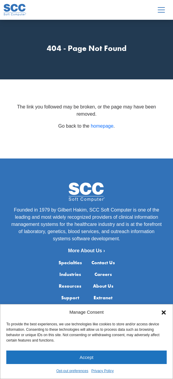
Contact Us (103, 262)
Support (70, 298)
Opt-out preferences (72, 371)
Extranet (103, 298)
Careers (103, 274)
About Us (103, 286)
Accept (87, 357)
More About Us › (86, 250)
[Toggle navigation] (161, 10)
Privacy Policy (102, 371)
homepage (102, 126)
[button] (164, 312)
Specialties (70, 262)
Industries (70, 274)
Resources (70, 286)
